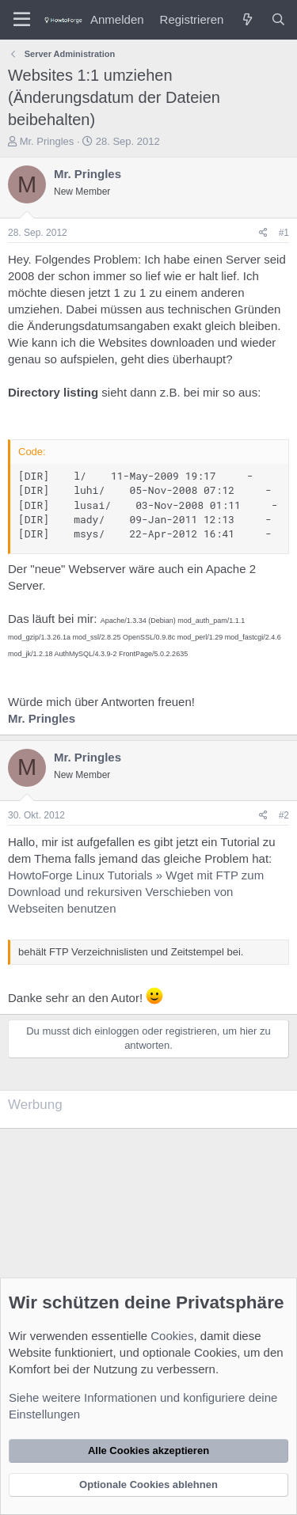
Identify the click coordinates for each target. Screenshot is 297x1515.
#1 (284, 232)
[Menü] (21, 20)
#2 (284, 815)
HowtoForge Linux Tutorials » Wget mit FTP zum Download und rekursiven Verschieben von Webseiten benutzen (136, 891)
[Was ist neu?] (246, 19)
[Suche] (278, 19)
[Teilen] (263, 233)
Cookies (171, 1335)
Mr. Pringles (47, 141)
